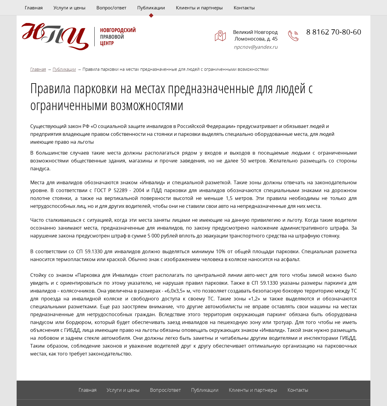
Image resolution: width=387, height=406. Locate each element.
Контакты (244, 8)
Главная (34, 8)
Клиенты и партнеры (199, 8)
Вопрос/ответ (111, 8)
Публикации (151, 8)
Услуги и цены (70, 8)
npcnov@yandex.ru (256, 47)
